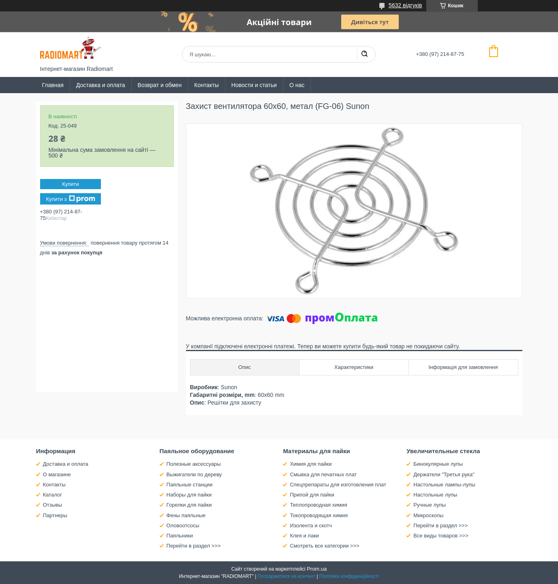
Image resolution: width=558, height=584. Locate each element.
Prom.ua (317, 569)
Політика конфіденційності (349, 576)
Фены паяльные (186, 515)
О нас (296, 85)
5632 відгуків (405, 5)
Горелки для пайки (189, 505)
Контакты (206, 85)
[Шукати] (364, 54)
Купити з (70, 198)
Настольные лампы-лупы (444, 485)
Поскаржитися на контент (286, 576)
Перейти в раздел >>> (194, 546)
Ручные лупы (429, 505)
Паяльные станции (190, 485)
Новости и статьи (254, 85)
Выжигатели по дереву (194, 474)
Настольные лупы (435, 495)
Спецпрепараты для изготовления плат (338, 485)
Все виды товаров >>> (440, 536)
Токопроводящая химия (319, 515)
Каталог (52, 495)
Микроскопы (428, 515)
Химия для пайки (310, 464)
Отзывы (52, 505)
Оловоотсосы (183, 525)
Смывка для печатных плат (323, 474)
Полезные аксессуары (194, 464)
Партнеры (55, 515)
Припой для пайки (312, 495)
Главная (53, 85)
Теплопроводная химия (318, 505)
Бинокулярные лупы (438, 464)
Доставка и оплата (100, 85)
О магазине (57, 474)
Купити (70, 184)
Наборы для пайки (189, 495)
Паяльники (180, 536)
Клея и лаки (304, 536)
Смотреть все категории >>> (324, 546)
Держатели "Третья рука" (444, 474)
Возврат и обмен (160, 85)
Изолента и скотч (311, 525)
